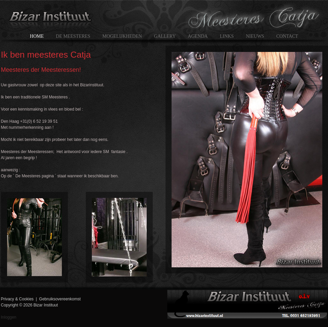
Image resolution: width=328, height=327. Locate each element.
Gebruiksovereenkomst (59, 299)
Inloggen (8, 317)
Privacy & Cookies (17, 299)
